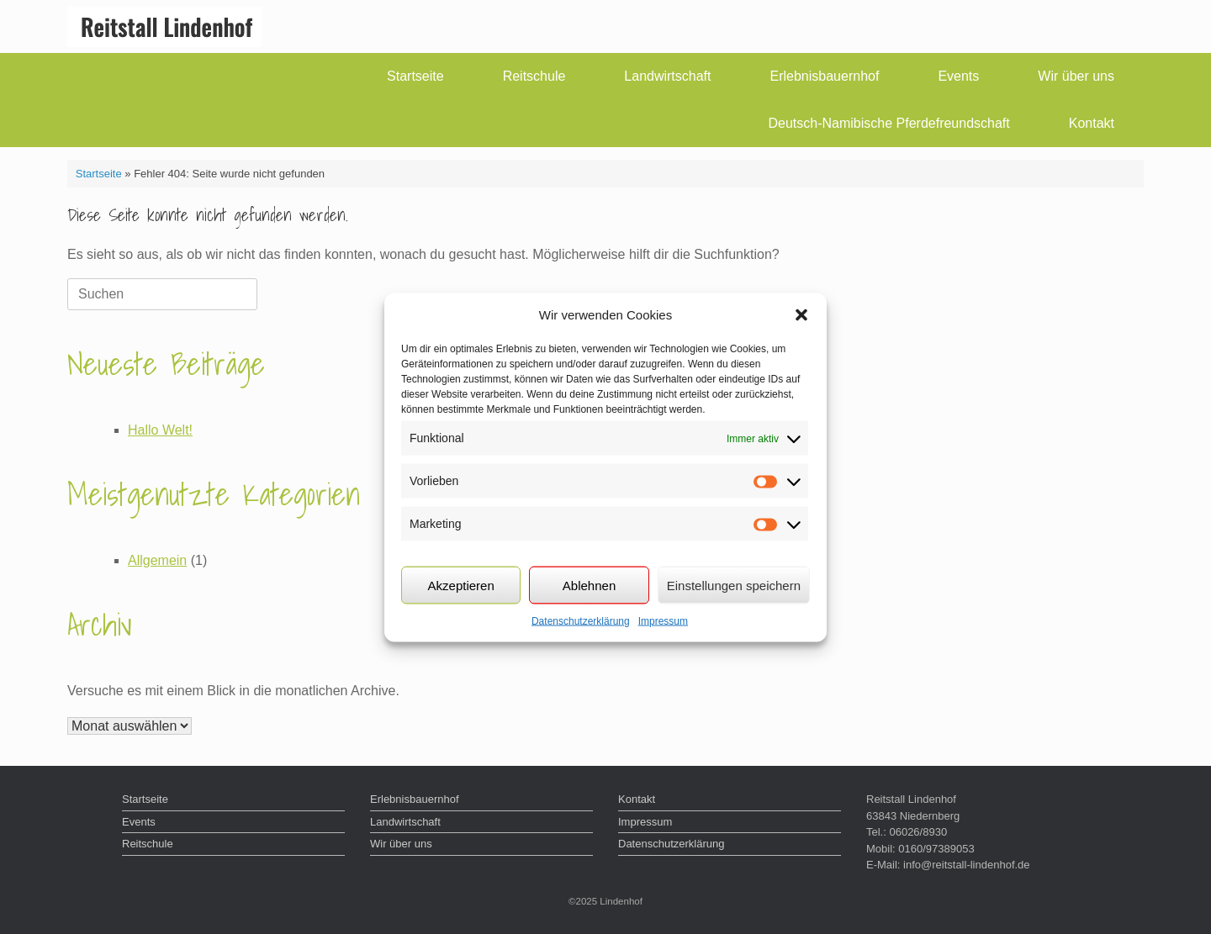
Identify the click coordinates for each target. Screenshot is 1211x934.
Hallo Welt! (160, 430)
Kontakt (1091, 123)
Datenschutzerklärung (580, 621)
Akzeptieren (461, 585)
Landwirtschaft (667, 76)
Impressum (663, 621)
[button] (801, 314)
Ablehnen (589, 585)
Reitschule (534, 76)
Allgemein (157, 560)
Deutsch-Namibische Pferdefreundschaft (888, 123)
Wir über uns (1076, 76)
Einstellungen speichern (734, 585)
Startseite (415, 76)
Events (958, 76)
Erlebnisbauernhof (825, 76)
